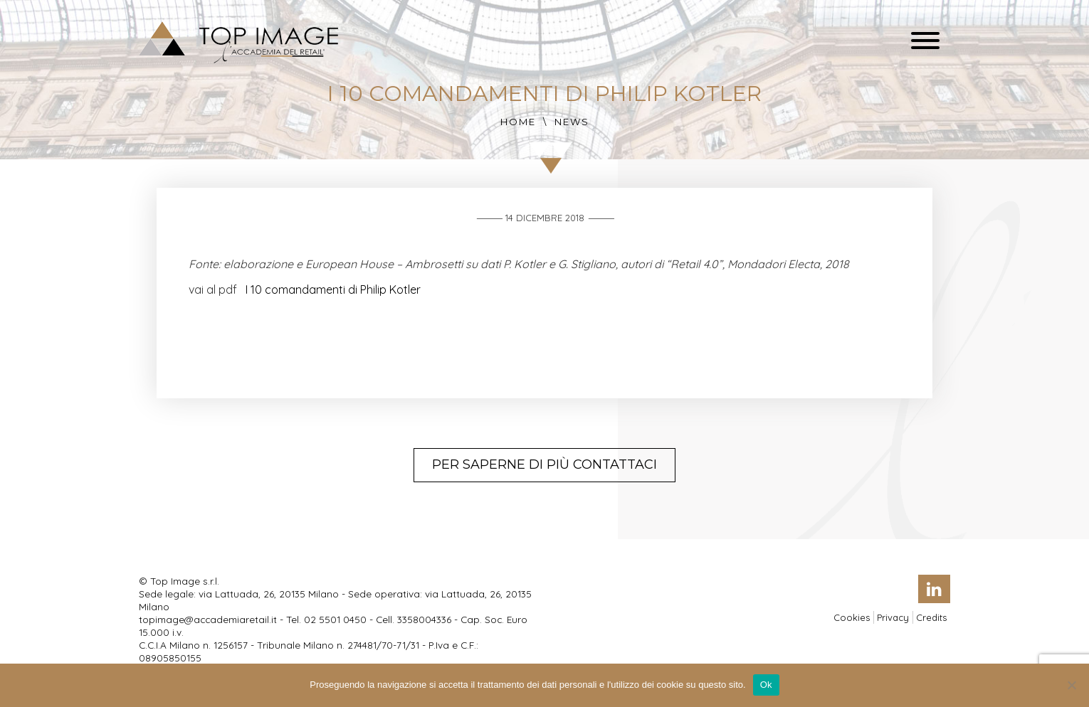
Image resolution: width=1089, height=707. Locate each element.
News (571, 121)
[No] (1071, 685)
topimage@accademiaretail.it (208, 619)
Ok (766, 684)
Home (518, 121)
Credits (931, 617)
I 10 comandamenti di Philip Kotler (333, 289)
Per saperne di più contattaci (544, 464)
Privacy (893, 617)
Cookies (851, 617)
